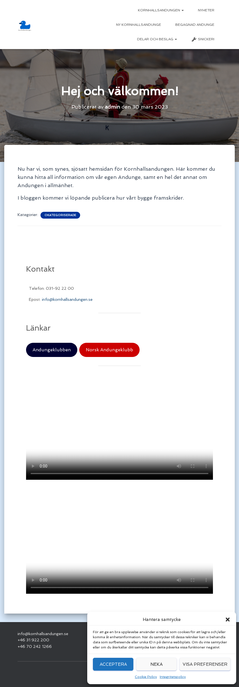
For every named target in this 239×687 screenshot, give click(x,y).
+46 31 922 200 (33, 640)
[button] (228, 619)
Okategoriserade (60, 215)
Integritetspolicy (173, 677)
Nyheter (206, 10)
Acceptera (113, 664)
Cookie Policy (146, 677)
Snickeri (202, 39)
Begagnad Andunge (194, 25)
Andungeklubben (52, 349)
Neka (156, 664)
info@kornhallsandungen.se (67, 299)
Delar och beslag (157, 39)
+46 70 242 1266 (35, 646)
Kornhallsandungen (161, 10)
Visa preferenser (205, 664)
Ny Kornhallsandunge (138, 25)
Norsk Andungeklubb (109, 349)
